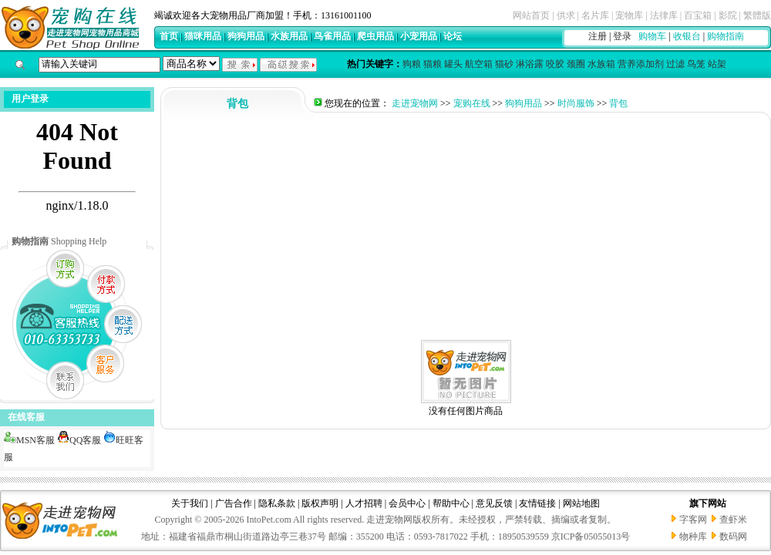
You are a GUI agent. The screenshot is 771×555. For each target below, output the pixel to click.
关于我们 (189, 503)
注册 (597, 36)
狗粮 (411, 64)
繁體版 (757, 15)
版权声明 (319, 503)
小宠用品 (418, 36)
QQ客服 (79, 440)
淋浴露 (530, 64)
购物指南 (725, 36)
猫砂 (504, 64)
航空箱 (479, 64)
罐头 (453, 64)
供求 (566, 15)
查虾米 (733, 519)
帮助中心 (451, 503)
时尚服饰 (575, 103)
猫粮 (432, 64)
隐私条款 (276, 503)
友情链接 (537, 503)
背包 (618, 103)
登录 (622, 36)
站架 (717, 64)
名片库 (595, 15)
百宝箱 (698, 15)
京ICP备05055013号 (591, 536)
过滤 (675, 64)
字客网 (693, 519)
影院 (728, 15)
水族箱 (601, 64)
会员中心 (407, 503)
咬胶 (555, 64)
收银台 (687, 36)
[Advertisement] (465, 228)
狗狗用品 (245, 36)
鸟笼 (696, 64)
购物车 (652, 36)
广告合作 (233, 503)
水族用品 (289, 36)
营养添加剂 (641, 64)
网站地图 (581, 503)
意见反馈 (494, 503)
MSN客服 (29, 440)
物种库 (693, 536)
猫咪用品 (202, 36)
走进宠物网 (415, 103)
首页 (169, 36)
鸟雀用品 (332, 36)
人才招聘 (363, 503)
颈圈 (576, 64)
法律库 (664, 15)
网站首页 (531, 15)
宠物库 (629, 15)
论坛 (452, 36)
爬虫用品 (375, 36)
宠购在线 (471, 103)
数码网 (733, 536)
